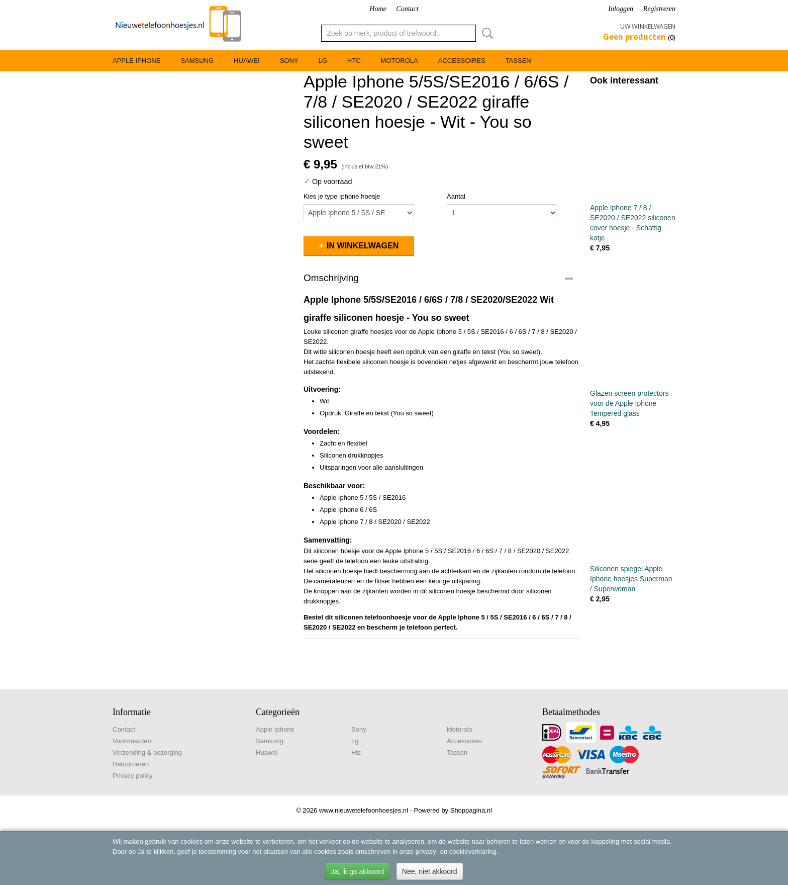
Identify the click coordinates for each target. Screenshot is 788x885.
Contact (407, 9)
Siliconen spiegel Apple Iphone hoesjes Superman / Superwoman (631, 579)
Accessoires (461, 60)
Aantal (456, 196)
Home (377, 9)
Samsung (197, 60)
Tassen (518, 60)
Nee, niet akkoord (429, 871)
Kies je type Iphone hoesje (342, 196)
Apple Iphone (136, 60)
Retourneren (131, 764)
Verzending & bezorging (147, 752)
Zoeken (485, 33)
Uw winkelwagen (647, 26)
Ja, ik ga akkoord (357, 871)
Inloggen (620, 9)
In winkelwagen (363, 245)
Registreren (659, 9)
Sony (289, 60)
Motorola (399, 60)
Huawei (247, 60)
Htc (354, 60)
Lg (322, 60)
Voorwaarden (132, 741)
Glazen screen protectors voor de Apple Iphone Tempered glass (629, 403)
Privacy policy (132, 775)
